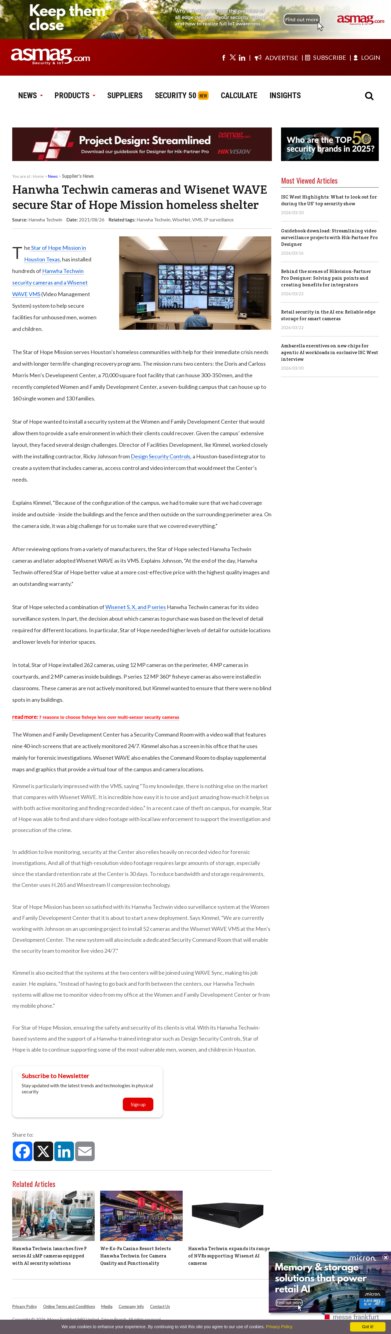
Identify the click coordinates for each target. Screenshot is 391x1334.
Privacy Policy (24, 1306)
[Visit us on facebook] (223, 57)
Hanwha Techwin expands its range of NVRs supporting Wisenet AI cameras (229, 1256)
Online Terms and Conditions (69, 1306)
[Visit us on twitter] (233, 57)
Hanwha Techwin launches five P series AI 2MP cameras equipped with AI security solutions (49, 1256)
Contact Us (160, 1306)
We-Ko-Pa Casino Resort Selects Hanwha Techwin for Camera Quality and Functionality (135, 1256)
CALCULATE (239, 95)
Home (38, 176)
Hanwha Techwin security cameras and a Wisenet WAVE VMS (50, 282)
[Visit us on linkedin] (242, 57)
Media (106, 1306)
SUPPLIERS (125, 95)
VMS (197, 219)
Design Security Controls (160, 456)
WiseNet (181, 219)
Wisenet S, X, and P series (135, 607)
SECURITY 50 (175, 95)
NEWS (30, 95)
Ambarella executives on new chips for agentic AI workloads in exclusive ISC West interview (329, 352)
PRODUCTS (75, 95)
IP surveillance (219, 219)
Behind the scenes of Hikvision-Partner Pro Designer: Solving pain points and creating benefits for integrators (326, 278)
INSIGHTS (285, 95)
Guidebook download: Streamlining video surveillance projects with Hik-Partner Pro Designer (329, 237)
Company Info (131, 1306)
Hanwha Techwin (153, 219)
